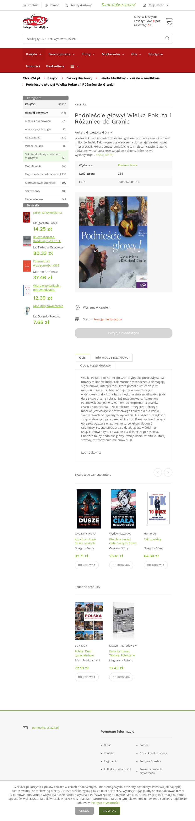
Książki (31, 54)
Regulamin (111, 761)
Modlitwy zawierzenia (48, 306)
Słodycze (155, 54)
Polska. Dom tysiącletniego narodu (84, 655)
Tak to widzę (152, 539)
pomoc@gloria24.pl (45, 728)
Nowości (33, 66)
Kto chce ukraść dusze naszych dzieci (86, 543)
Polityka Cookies (150, 761)
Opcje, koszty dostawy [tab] (95, 365)
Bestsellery (55, 66)
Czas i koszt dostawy (153, 753)
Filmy (86, 54)
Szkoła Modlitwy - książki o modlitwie (131, 78)
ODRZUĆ (84, 810)
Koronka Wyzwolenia (47, 213)
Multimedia (111, 54)
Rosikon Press (127, 165)
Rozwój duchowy (80, 78)
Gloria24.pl (31, 78)
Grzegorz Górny (99, 133)
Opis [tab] (82, 357)
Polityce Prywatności (105, 803)
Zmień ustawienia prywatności (151, 771)
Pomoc (144, 745)
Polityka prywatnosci (117, 769)
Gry (134, 54)
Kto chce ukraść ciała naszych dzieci (123, 541)
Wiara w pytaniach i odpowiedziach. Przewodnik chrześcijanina (47, 292)
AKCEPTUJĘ (109, 810)
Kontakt (109, 753)
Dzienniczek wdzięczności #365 (46, 263)
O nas (107, 745)
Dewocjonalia (59, 54)
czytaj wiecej (104, 155)
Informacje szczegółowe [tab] (111, 357)
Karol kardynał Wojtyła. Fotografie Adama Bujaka (122, 655)
